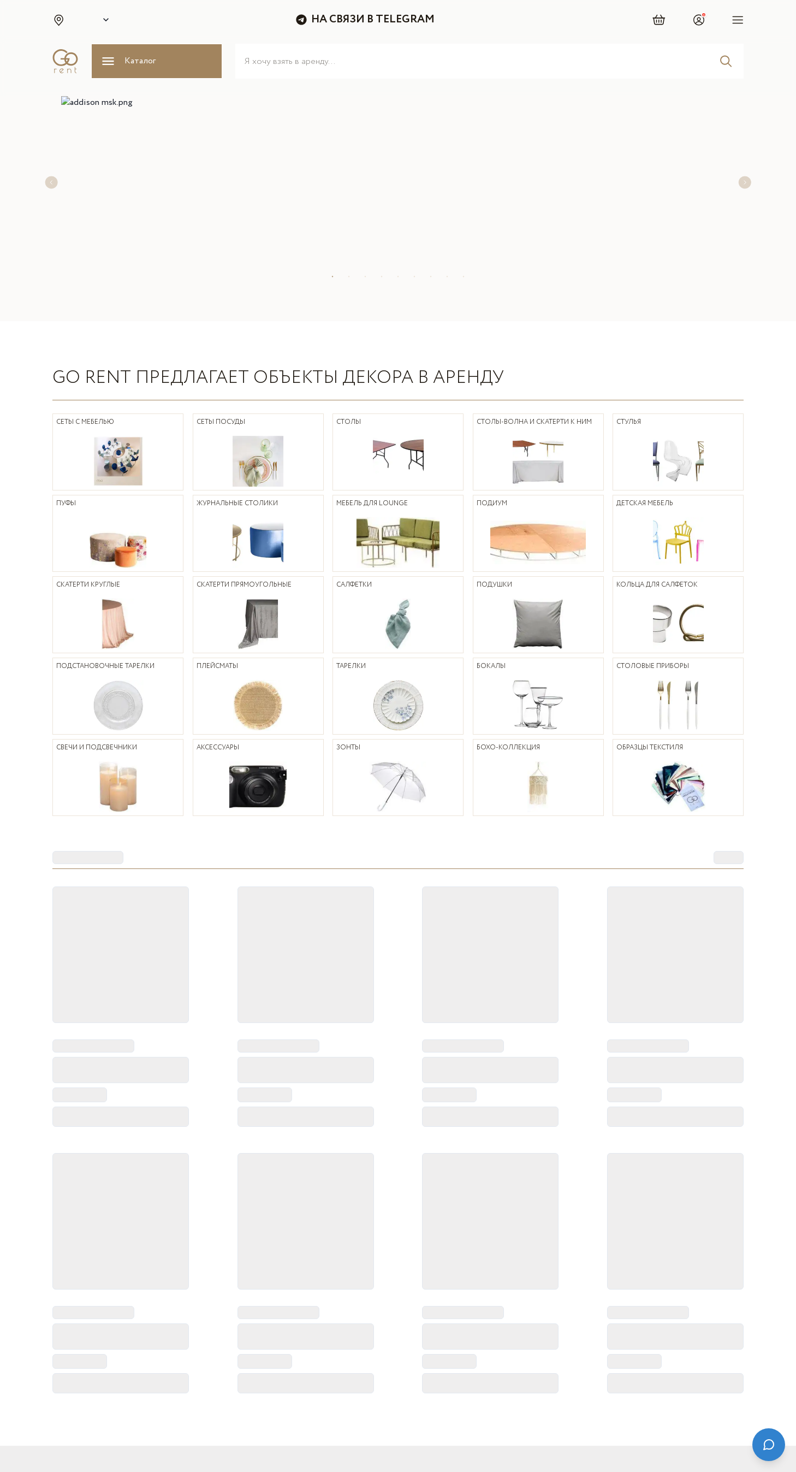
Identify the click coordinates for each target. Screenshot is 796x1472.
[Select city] (104, 20)
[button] (58, 19)
